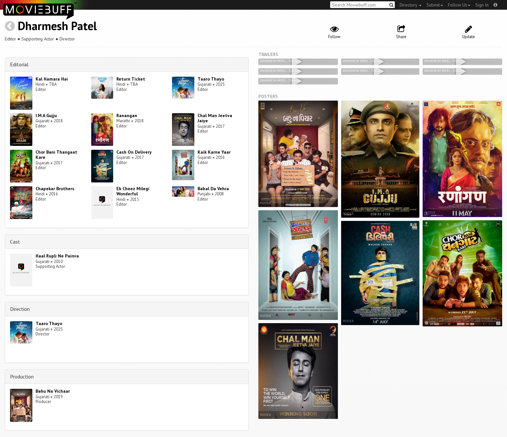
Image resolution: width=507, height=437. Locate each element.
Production (22, 376)
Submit (434, 5)
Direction (20, 309)
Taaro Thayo (211, 79)
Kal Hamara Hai (52, 79)
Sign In (482, 5)
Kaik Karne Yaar (214, 152)
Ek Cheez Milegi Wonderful (132, 191)
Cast (15, 241)
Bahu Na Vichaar (53, 391)
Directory (411, 5)
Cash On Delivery (134, 152)
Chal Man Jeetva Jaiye (215, 118)
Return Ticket (130, 79)
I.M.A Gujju (46, 115)
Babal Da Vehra (213, 188)
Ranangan (126, 115)
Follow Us (459, 5)
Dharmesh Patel (57, 25)
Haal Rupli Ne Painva (57, 256)
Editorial (19, 64)
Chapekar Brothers (55, 188)
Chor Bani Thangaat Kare (56, 154)
